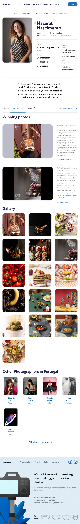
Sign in (72, 4)
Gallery (45, 4)
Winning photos (18, 108)
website (44, 66)
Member (65, 48)
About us (53, 4)
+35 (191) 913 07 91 (49, 48)
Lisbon (46, 13)
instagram (45, 58)
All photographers (38, 442)
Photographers (26, 4)
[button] (70, 108)
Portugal (38, 13)
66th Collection (62, 202)
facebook (44, 62)
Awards (36, 4)
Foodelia (6, 4)
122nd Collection (63, 159)
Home (15, 13)
